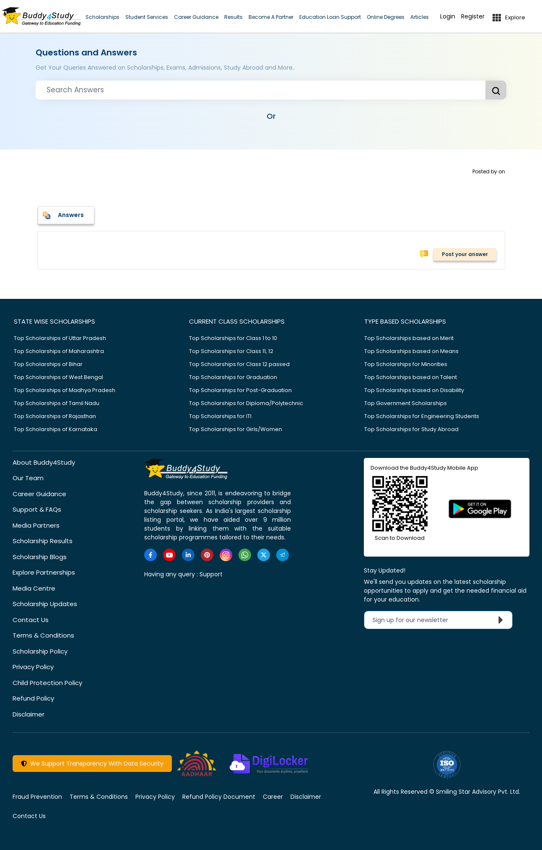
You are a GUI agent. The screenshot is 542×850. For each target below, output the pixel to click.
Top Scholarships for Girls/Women (235, 429)
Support (211, 574)
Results (233, 17)
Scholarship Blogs (40, 556)
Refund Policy (33, 698)
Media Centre (34, 588)
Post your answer (465, 254)
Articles (419, 17)
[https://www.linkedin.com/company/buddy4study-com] (188, 555)
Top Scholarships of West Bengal (58, 377)
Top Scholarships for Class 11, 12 (231, 351)
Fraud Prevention (37, 796)
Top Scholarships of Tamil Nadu (56, 403)
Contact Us (31, 619)
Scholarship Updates (45, 603)
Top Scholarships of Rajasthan (55, 416)
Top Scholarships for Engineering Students (421, 416)
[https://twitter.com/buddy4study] (264, 555)
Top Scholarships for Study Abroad (411, 429)
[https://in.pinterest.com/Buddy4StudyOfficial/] (207, 555)
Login (447, 16)
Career (273, 796)
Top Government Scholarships (405, 403)
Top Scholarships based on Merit (409, 338)
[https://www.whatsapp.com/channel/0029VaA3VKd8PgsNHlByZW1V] (244, 555)
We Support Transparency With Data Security (92, 763)
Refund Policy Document (218, 796)
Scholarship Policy (40, 651)
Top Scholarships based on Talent (410, 377)
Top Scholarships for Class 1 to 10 (233, 338)
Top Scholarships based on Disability (414, 390)
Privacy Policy (33, 666)
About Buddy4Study (44, 462)
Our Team (28, 477)
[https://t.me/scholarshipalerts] (282, 555)
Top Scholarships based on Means (411, 351)
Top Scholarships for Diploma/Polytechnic (246, 403)
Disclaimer (28, 714)
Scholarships (102, 17)
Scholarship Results (43, 540)
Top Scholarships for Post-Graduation (240, 390)
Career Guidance (196, 17)
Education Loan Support (330, 17)
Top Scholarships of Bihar (48, 364)
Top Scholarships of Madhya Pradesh (64, 390)
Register (473, 16)
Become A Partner (271, 17)
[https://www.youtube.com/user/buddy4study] (169, 555)
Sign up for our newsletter (440, 620)
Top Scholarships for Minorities (405, 364)
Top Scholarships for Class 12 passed (239, 364)
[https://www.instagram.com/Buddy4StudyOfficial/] (226, 555)
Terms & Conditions (43, 635)
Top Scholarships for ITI (220, 416)
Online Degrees (386, 17)
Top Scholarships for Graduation (233, 377)
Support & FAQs (37, 509)
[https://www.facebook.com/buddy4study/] (150, 555)
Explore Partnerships (44, 572)
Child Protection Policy (47, 682)
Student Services (146, 17)
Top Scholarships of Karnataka (55, 429)
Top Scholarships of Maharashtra (59, 351)
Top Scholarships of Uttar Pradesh (60, 338)
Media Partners (36, 525)
